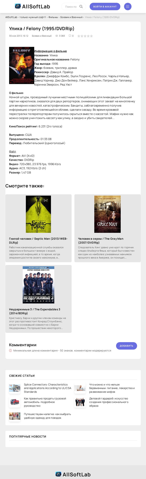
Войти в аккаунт (105, 6)
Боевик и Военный (71, 17)
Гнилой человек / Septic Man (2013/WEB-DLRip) (38, 241)
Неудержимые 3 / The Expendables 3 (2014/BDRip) (34, 311)
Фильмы (53, 17)
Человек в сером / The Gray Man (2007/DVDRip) (100, 241)
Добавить (126, 345)
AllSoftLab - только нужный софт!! (25, 17)
